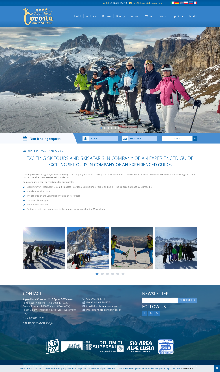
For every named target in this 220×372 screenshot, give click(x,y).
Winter (44, 152)
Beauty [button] (120, 16)
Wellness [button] (91, 16)
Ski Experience (58, 152)
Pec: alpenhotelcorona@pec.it (103, 311)
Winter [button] (149, 16)
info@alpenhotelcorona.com (147, 3)
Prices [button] (162, 16)
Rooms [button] (106, 16)
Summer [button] (135, 16)
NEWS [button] (193, 16)
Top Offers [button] (178, 16)
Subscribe (186, 301)
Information (187, 368)
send (177, 139)
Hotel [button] (77, 16)
